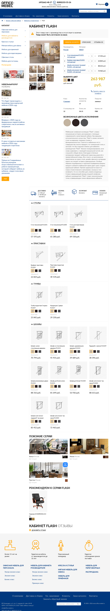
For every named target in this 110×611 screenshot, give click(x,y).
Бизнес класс (9, 579)
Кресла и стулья (8, 42)
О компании (7, 16)
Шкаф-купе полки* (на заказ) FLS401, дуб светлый (76, 66)
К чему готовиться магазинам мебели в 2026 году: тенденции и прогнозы (13, 143)
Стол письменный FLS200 (58, 225)
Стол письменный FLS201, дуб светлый (75, 56)
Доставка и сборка (22, 16)
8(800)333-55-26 (64, 2)
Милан (72, 456)
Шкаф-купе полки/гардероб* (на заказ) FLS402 (37, 418)
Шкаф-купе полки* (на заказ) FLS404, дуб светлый (76, 71)
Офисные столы (8, 57)
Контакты (75, 16)
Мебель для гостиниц (10, 61)
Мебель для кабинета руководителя (10, 37)
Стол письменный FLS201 (39, 225)
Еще (5, 179)
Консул (31, 456)
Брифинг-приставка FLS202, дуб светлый (76, 61)
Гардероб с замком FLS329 (97, 346)
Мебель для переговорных (11, 53)
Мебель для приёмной (63, 577)
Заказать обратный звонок (49, 6)
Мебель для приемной (10, 49)
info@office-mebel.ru (8, 608)
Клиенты (50, 16)
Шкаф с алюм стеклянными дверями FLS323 (38, 348)
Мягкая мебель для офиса (11, 45)
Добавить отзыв (39, 530)
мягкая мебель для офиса (67, 570)
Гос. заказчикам (38, 16)
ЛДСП (81, 50)
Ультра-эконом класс (12, 572)
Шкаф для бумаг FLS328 (78, 381)
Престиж (32, 480)
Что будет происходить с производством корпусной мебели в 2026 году (12, 103)
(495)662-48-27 (45, 2)
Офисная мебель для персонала (9, 31)
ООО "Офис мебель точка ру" (25, 605)
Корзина (103, 4)
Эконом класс (10, 576)
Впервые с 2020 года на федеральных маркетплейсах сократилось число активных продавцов (13, 123)
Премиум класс (38, 583)
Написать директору (62, 6)
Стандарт (66, 101)
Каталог (6, 25)
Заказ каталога (63, 16)
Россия (65, 50)
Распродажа (6, 65)
